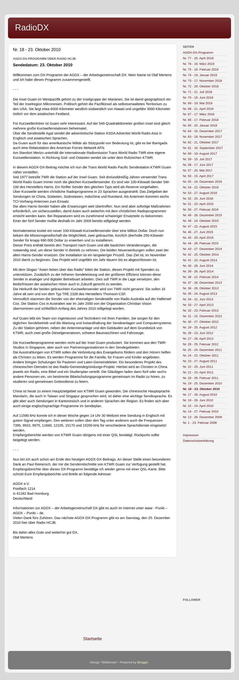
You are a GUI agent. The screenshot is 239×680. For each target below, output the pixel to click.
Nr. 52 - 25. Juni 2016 (198, 198)
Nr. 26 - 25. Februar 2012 (201, 344)
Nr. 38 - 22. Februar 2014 (201, 277)
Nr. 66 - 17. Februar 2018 (201, 120)
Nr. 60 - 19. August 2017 (200, 153)
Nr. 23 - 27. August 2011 (200, 361)
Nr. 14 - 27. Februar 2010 (201, 411)
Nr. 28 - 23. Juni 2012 (198, 333)
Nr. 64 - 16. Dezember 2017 (202, 131)
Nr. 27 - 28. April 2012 (198, 338)
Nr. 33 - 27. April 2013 (198, 305)
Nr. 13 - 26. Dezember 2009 (202, 417)
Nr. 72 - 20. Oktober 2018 (201, 86)
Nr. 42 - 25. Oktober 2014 (201, 254)
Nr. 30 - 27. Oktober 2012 (201, 321)
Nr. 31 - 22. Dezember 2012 (202, 316)
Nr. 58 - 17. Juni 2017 (198, 165)
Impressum (191, 435)
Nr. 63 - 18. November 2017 (202, 136)
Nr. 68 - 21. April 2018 (198, 109)
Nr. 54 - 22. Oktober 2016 (201, 187)
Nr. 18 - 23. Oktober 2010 (201, 389)
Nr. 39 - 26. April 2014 (198, 271)
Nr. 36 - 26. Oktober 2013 (201, 288)
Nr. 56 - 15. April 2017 (198, 176)
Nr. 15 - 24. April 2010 (198, 406)
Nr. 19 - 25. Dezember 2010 (202, 383)
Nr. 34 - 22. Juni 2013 (198, 299)
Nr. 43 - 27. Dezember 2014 (202, 249)
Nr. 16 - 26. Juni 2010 (198, 400)
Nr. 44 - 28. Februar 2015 (201, 243)
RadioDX (32, 27)
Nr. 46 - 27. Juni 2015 (198, 232)
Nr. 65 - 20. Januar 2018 (200, 125)
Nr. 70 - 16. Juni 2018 (198, 97)
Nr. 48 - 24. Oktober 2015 (201, 221)
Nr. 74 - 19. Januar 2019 (200, 75)
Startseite (92, 638)
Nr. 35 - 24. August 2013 (200, 293)
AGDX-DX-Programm (198, 52)
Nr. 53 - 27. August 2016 (200, 193)
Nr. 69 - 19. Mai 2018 (197, 103)
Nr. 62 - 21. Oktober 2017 (201, 142)
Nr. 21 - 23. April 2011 (198, 372)
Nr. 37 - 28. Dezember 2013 (202, 282)
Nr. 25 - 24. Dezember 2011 (202, 350)
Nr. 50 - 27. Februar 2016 (201, 209)
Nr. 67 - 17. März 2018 (198, 114)
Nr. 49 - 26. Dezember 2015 (202, 215)
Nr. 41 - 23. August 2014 (200, 260)
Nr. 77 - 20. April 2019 (198, 58)
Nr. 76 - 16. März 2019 (198, 64)
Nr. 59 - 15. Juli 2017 (197, 159)
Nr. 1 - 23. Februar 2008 (200, 422)
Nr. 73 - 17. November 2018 (202, 80)
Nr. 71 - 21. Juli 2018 (197, 92)
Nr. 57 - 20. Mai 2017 (197, 170)
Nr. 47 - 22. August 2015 (200, 226)
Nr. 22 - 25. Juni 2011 (198, 366)
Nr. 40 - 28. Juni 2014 (198, 266)
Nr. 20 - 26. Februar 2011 (201, 378)
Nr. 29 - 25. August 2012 (200, 327)
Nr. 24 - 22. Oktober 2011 (201, 355)
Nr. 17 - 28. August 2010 (200, 394)
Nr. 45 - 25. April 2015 (198, 237)
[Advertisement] (92, 596)
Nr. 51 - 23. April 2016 (198, 204)
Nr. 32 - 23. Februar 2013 (201, 310)
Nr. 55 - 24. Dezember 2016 (202, 181)
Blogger (142, 662)
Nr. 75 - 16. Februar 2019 (201, 69)
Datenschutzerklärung (198, 440)
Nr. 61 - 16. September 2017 (203, 148)
